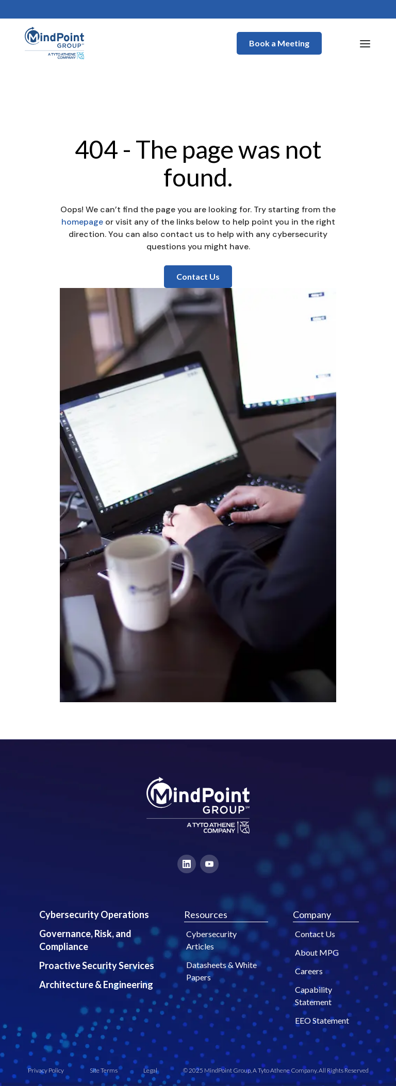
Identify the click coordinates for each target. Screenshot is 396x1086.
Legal (150, 1070)
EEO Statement (322, 1020)
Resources (205, 914)
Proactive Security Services (96, 965)
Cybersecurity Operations (94, 914)
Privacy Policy (46, 1070)
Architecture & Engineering (96, 984)
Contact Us (198, 276)
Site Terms (104, 1070)
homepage (82, 221)
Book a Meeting (279, 43)
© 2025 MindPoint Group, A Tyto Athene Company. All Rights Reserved (276, 1070)
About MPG (317, 952)
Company (312, 914)
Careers (309, 971)
